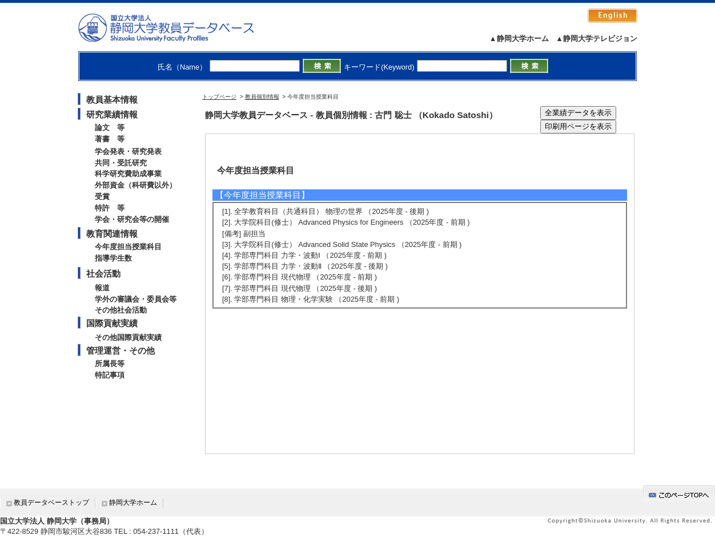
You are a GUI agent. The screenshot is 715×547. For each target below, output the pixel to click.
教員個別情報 (262, 97)
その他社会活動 (121, 310)
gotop (679, 493)
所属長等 (109, 363)
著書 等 (109, 139)
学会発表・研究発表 (128, 151)
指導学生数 (113, 258)
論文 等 (109, 127)
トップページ (219, 97)
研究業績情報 (112, 114)
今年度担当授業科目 (128, 246)
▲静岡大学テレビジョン (596, 38)
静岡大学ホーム (133, 503)
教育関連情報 (112, 233)
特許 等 (109, 208)
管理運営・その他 (120, 350)
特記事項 (109, 375)
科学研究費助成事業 (128, 173)
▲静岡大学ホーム (519, 38)
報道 (102, 287)
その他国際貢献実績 (128, 337)
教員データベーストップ (51, 503)
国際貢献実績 (112, 323)
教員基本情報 (112, 99)
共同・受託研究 (121, 163)
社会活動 (103, 273)
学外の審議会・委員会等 (135, 299)
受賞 (102, 196)
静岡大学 (178, 27)
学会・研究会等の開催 (132, 219)
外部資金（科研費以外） (135, 185)
